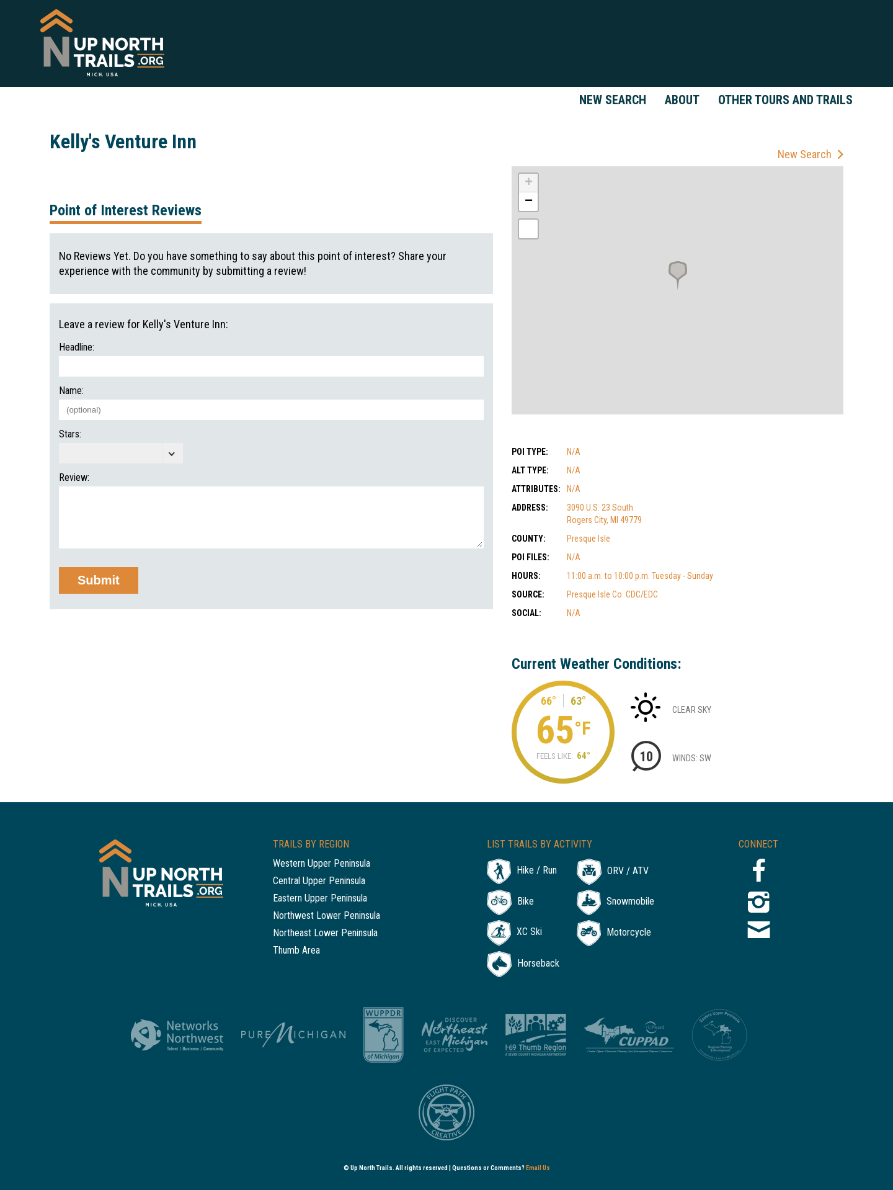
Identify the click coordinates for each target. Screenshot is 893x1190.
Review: (74, 478)
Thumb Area (296, 951)
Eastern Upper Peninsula (320, 898)
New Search (612, 99)
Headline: (76, 347)
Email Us (538, 1168)
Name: (71, 391)
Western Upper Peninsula (321, 864)
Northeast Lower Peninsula (325, 933)
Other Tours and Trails (785, 99)
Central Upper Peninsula (319, 881)
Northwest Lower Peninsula (326, 916)
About (682, 99)
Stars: (70, 434)
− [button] (529, 201)
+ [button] (529, 183)
